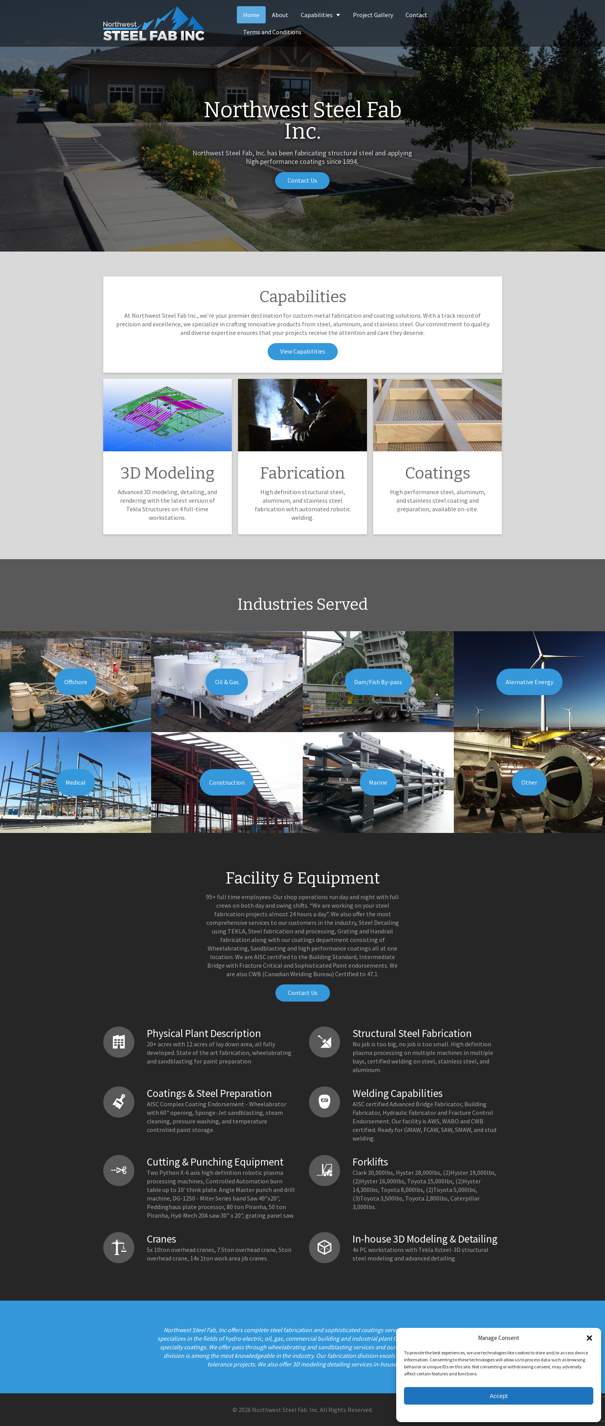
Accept (499, 1396)
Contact (416, 15)
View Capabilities (302, 351)
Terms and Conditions (272, 32)
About (280, 15)
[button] (589, 1337)
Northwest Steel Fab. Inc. (285, 1410)
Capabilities (320, 15)
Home (251, 15)
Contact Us (302, 180)
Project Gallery (373, 15)
